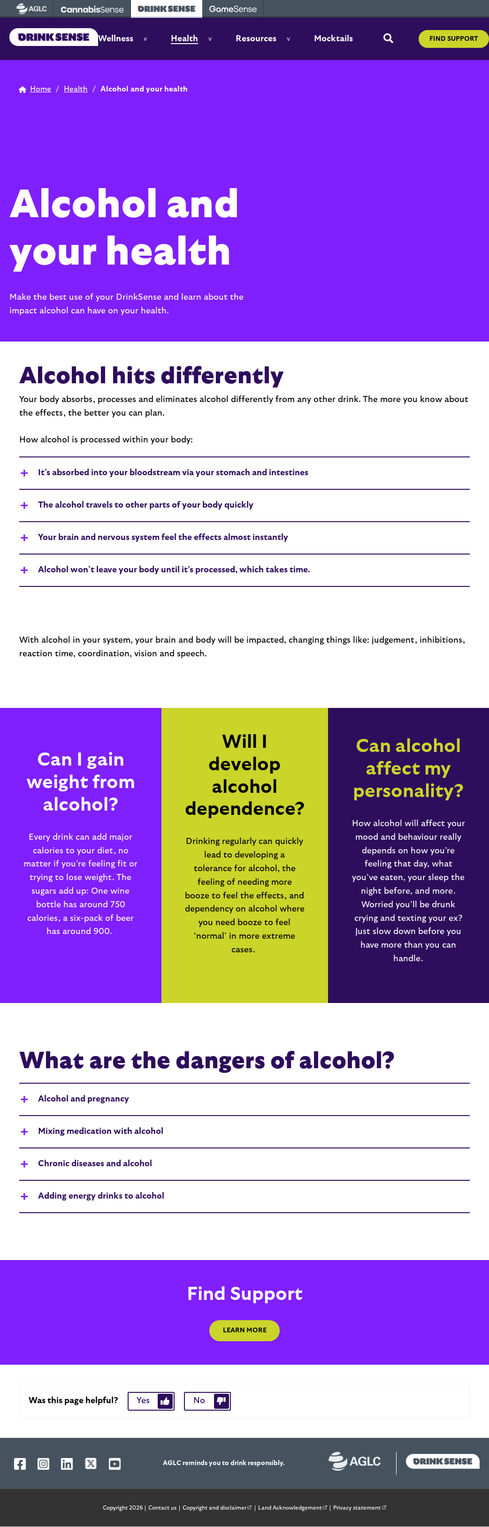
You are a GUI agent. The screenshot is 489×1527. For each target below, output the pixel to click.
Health (184, 39)
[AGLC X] (91, 1463)
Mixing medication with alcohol (100, 1131)
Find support (453, 39)
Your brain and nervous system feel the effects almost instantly (163, 537)
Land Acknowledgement (294, 1507)
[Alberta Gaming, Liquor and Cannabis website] (359, 1463)
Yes (143, 1401)
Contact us (162, 1508)
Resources (256, 39)
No (199, 1401)
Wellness (115, 39)
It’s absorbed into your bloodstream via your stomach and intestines (173, 473)
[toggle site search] (388, 39)
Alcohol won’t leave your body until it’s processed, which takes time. (174, 570)
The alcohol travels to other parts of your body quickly (145, 505)
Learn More (245, 1330)
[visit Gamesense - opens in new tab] (233, 9)
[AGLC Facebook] (20, 1463)
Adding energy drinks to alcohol (101, 1196)
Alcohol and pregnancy (83, 1099)
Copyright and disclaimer (219, 1507)
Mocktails (333, 39)
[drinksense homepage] (438, 1463)
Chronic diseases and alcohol (95, 1164)
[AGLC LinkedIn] (66, 1463)
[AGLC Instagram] (43, 1463)
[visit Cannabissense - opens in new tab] (92, 9)
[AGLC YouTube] (114, 1463)
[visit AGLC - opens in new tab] (31, 9)
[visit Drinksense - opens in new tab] (166, 9)
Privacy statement (362, 1507)
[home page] (35, 90)
